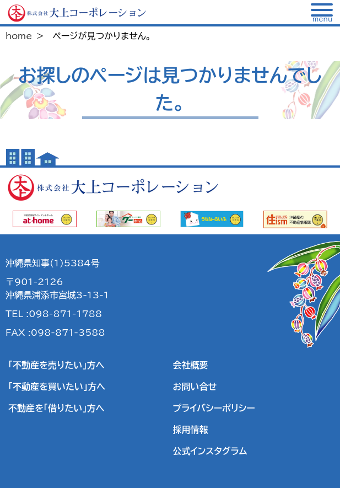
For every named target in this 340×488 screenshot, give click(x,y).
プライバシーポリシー (214, 408)
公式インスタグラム (210, 451)
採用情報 (190, 429)
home (19, 35)
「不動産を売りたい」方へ (56, 365)
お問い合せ (195, 386)
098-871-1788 (65, 313)
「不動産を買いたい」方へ (56, 386)
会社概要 (190, 365)
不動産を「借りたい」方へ (56, 408)
